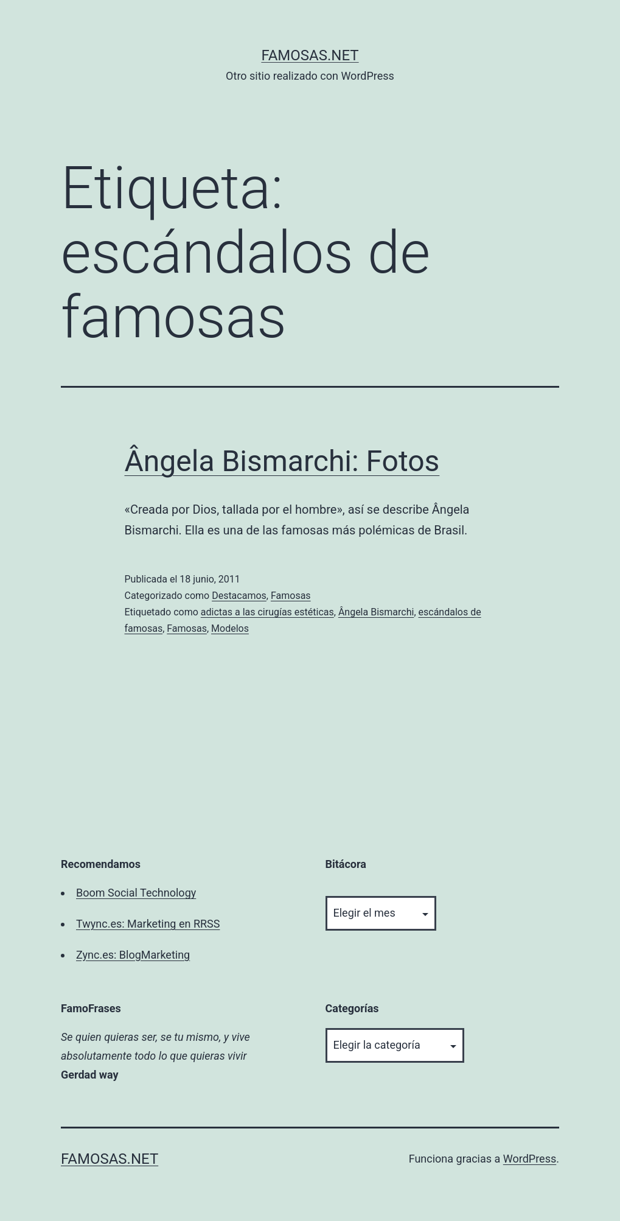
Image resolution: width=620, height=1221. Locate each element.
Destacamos (239, 595)
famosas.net (309, 55)
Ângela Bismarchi (376, 612)
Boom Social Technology (136, 892)
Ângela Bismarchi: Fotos (282, 461)
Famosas (291, 595)
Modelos (230, 628)
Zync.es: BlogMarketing (133, 954)
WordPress (529, 1158)
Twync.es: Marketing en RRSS (148, 923)
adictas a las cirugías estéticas (267, 612)
